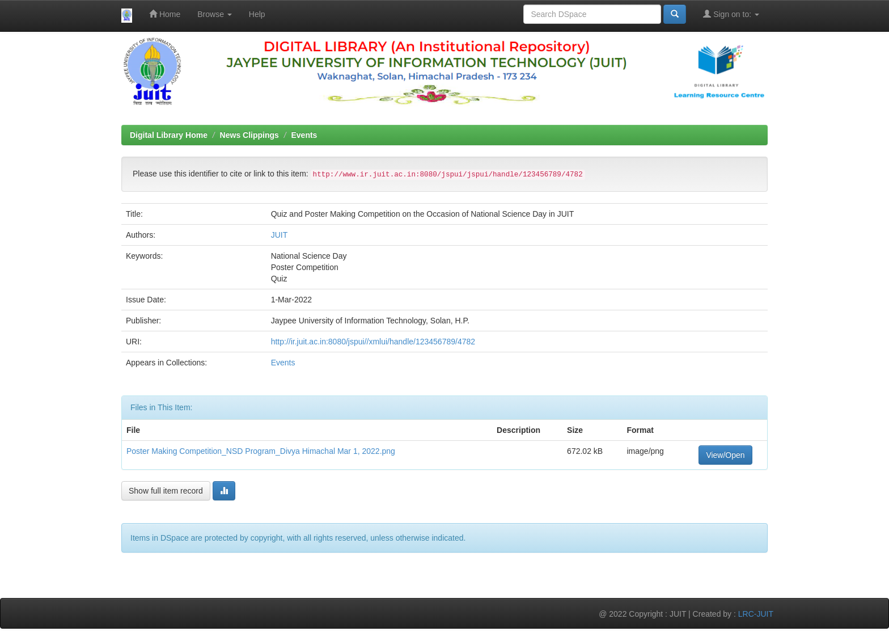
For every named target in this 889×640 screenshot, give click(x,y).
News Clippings (249, 135)
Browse (214, 14)
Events (304, 135)
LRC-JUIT (755, 613)
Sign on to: (731, 14)
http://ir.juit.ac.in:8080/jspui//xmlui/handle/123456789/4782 (373, 341)
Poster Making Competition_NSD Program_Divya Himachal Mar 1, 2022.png (260, 451)
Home (164, 14)
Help (257, 14)
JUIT (279, 234)
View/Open (725, 455)
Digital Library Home (169, 135)
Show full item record (166, 490)
